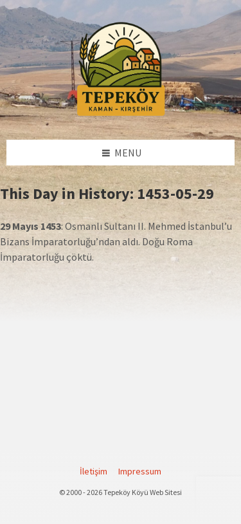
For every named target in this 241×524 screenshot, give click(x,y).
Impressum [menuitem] (139, 471)
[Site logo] (121, 114)
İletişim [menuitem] (93, 471)
